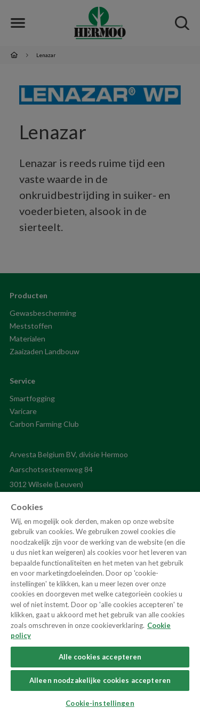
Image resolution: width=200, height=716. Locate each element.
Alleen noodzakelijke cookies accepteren (100, 680)
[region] (100, 604)
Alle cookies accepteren (100, 657)
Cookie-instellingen (100, 703)
